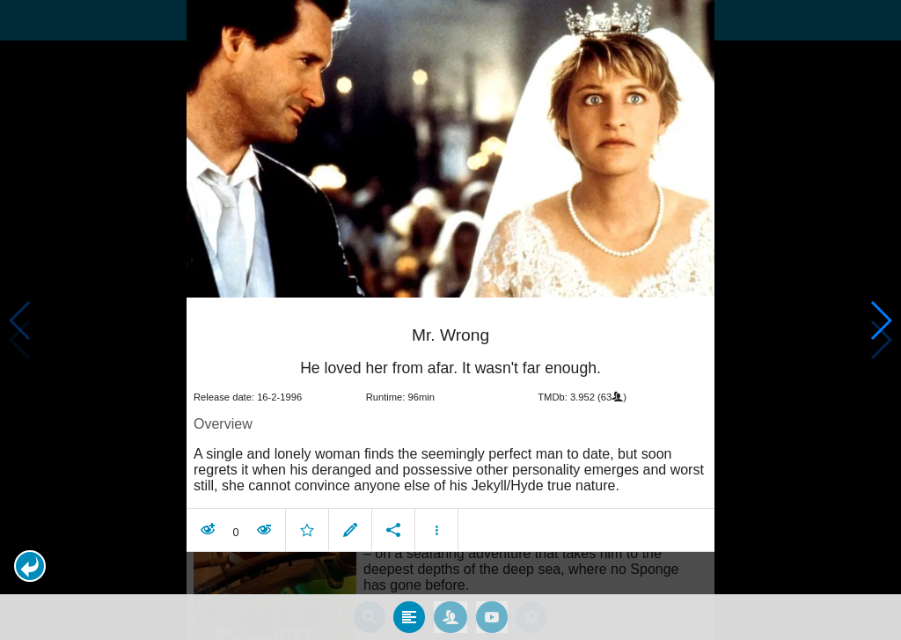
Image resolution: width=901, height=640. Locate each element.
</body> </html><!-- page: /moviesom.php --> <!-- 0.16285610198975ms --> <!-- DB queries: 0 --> (450, 320)
